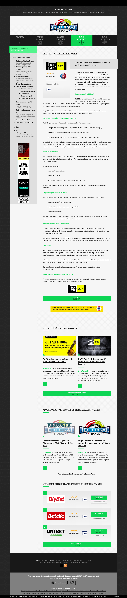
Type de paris (25, 94)
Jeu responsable (75, 563)
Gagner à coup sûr (27, 96)
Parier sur (77, 298)
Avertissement (57, 563)
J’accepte (116, 596)
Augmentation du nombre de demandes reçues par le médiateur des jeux (94, 443)
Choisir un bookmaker (28, 91)
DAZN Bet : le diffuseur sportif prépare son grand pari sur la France (92, 361)
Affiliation (66, 563)
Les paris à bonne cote (28, 98)
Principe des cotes (27, 89)
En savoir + (106, 596)
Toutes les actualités (77, 394)
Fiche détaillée (99, 502)
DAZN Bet (56, 84)
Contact (85, 563)
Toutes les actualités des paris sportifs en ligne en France (76, 474)
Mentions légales (45, 563)
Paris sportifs (77, 544)
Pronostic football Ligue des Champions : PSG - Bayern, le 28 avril (58, 443)
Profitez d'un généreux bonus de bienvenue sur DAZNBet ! (58, 360)
